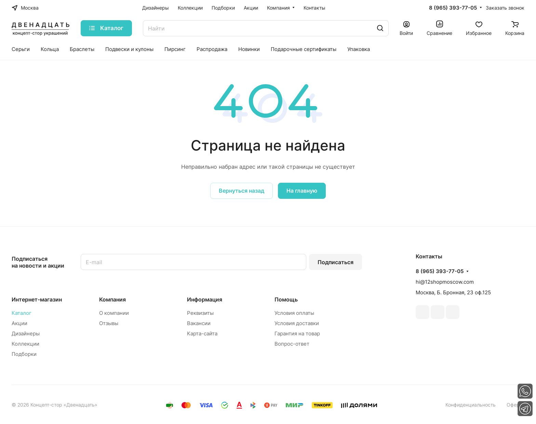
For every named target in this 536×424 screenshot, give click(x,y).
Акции (19, 323)
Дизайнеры (26, 333)
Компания (112, 299)
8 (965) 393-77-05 (453, 8)
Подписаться (335, 262)
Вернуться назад (241, 190)
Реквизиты (200, 313)
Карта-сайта (202, 333)
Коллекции (25, 344)
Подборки (24, 354)
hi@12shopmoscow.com (445, 282)
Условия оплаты (294, 313)
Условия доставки (296, 323)
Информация (204, 299)
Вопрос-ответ (291, 344)
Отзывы (108, 323)
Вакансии (199, 323)
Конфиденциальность (470, 405)
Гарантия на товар (297, 333)
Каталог (21, 313)
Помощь (286, 299)
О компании (114, 313)
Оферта (515, 405)
